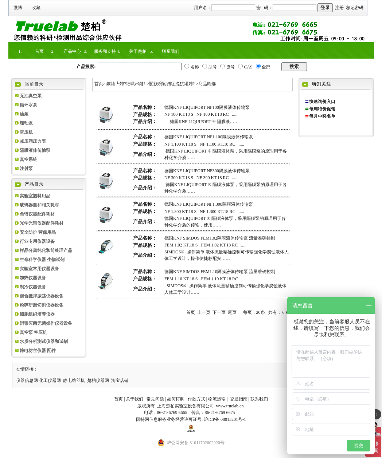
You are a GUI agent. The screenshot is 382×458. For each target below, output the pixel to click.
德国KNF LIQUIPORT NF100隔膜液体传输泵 (207, 107)
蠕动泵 (26, 123)
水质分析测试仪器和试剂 (44, 341)
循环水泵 (28, 104)
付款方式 (196, 399)
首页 (39, 51)
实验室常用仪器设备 (39, 268)
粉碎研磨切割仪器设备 (41, 305)
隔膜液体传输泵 (35, 150)
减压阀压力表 (33, 141)
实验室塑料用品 (35, 195)
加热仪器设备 (33, 277)
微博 (17, 7)
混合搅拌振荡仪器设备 (41, 296)
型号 (212, 67)
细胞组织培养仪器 (37, 314)
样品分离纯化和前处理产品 (46, 250)
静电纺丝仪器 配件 (38, 350)
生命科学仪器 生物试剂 (42, 259)
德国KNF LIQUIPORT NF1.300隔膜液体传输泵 (208, 204)
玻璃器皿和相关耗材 (39, 205)
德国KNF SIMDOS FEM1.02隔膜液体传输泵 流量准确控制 (219, 238)
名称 (194, 67)
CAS (248, 67)
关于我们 (134, 399)
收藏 (36, 7)
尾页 (232, 312)
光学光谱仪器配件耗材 (41, 223)
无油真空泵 (31, 95)
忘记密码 (354, 7)
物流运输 (217, 399)
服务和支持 (105, 51)
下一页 (219, 312)
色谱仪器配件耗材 (37, 214)
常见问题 (155, 399)
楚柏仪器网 (98, 380)
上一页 (203, 312)
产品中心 (72, 51)
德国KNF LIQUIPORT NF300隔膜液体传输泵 (207, 170)
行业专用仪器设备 (37, 241)
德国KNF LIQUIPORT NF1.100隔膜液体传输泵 (208, 136)
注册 (339, 7)
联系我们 (170, 51)
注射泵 (26, 168)
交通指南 (238, 399)
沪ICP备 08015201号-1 (225, 419)
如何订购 (175, 399)
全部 (266, 67)
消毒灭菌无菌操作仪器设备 (46, 323)
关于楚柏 (138, 51)
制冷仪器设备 (33, 286)
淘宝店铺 (120, 380)
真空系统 (28, 159)
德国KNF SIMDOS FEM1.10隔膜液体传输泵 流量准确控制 (219, 271)
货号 (230, 67)
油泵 (24, 114)
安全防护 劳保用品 (38, 232)
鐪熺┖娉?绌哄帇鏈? (125, 83)
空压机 (26, 132)
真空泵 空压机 (33, 332)
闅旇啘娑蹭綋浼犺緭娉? (172, 83)
